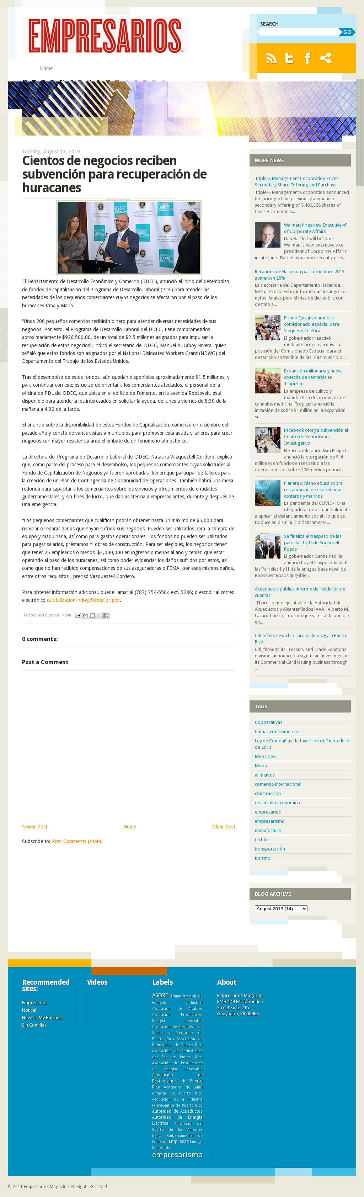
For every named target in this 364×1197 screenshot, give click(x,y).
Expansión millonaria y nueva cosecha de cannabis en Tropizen (313, 377)
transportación (270, 849)
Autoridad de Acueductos (177, 1111)
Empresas (179, 1141)
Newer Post (34, 827)
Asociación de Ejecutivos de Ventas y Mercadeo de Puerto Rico (177, 1032)
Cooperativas (268, 722)
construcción (268, 793)
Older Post (223, 827)
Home (46, 68)
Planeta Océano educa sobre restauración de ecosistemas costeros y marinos (313, 490)
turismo (263, 858)
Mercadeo (265, 756)
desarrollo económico (277, 802)
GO (347, 32)
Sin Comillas (34, 1025)
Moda (261, 765)
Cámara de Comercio (276, 731)
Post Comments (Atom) (77, 841)
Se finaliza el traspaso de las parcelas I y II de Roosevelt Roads (313, 543)
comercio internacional (278, 784)
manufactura (268, 830)
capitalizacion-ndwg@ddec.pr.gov (83, 600)
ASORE (160, 995)
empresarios (268, 812)
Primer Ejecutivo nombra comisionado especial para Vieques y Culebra (311, 324)
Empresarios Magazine (46, 1186)
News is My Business (43, 1017)
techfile (262, 839)
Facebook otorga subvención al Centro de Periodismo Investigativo (316, 437)
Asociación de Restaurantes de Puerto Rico (177, 1081)
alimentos (265, 775)
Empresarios (35, 1002)
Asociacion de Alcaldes (177, 1008)
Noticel (29, 1010)
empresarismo (270, 821)
